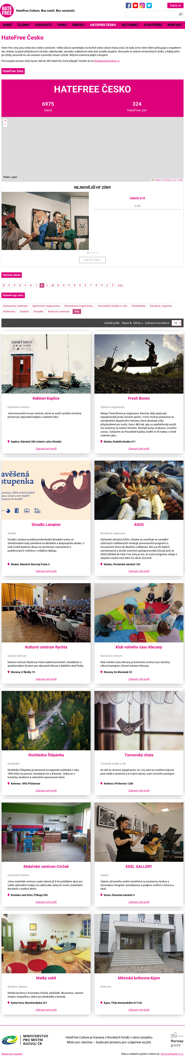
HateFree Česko (103, 25)
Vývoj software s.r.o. (172, 1053)
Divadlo (38, 311)
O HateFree (153, 25)
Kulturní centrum (59, 311)
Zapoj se (175, 5)
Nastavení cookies (11, 1053)
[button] (5, 121)
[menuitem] (7, 25)
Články (24, 25)
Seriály (78, 25)
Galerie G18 (137, 198)
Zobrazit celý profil (46, 448)
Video (62, 25)
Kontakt (175, 25)
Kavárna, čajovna (161, 305)
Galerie (24, 311)
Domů (7, 25)
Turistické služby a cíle (112, 305)
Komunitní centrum (15, 305)
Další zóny (92, 259)
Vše (120, 285)
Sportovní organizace (46, 305)
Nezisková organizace (79, 305)
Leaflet (156, 180)
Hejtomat (130, 25)
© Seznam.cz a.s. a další (172, 180)
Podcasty (43, 25)
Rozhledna (139, 305)
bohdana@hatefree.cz (107, 60)
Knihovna (9, 311)
